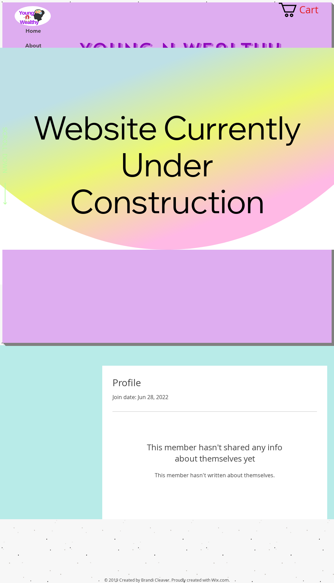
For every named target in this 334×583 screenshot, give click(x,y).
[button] (306, 10)
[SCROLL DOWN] (5, 167)
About (33, 45)
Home (33, 31)
